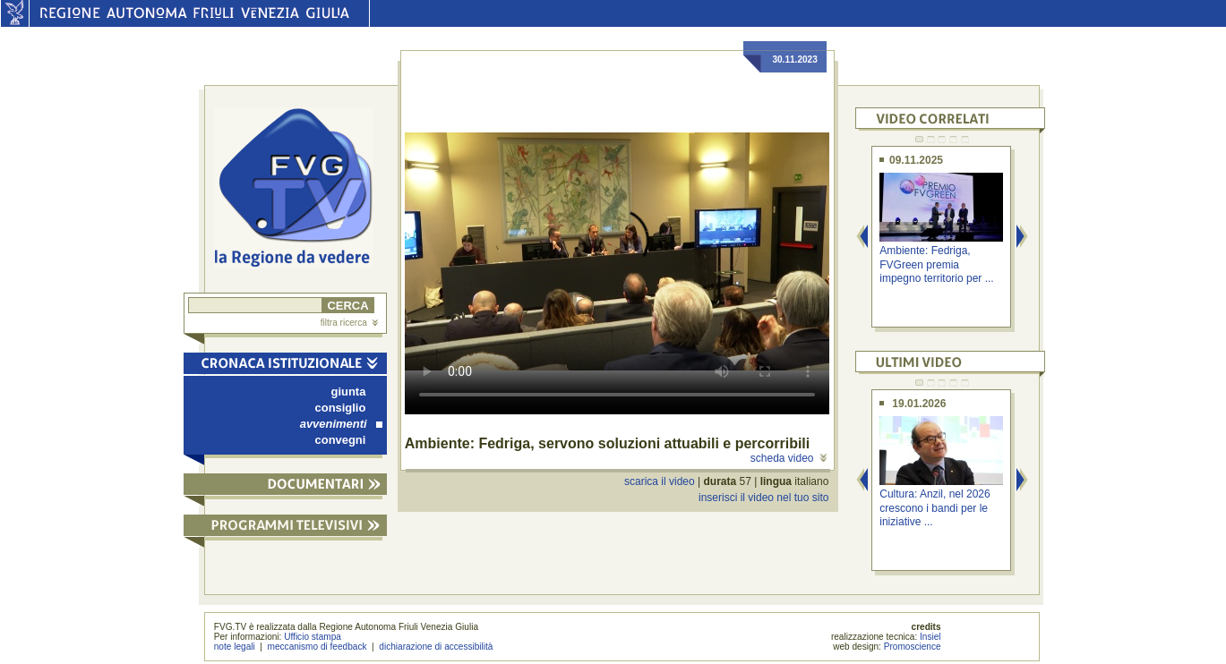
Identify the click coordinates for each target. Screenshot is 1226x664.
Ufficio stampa (312, 637)
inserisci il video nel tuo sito (763, 497)
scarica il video (659, 481)
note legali (234, 646)
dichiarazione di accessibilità (436, 646)
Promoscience (912, 646)
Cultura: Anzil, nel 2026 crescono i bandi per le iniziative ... (934, 508)
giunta (348, 391)
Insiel (930, 637)
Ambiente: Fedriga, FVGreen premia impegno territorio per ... (936, 264)
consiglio (340, 407)
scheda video (788, 458)
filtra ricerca (349, 323)
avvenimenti (341, 423)
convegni (340, 440)
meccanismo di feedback (317, 646)
